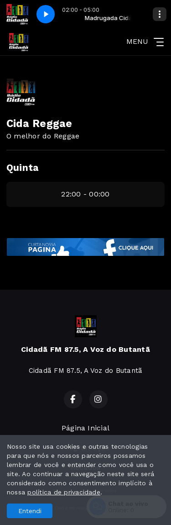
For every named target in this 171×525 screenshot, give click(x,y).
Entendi (29, 510)
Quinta (22, 167)
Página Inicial (85, 428)
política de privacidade (63, 492)
